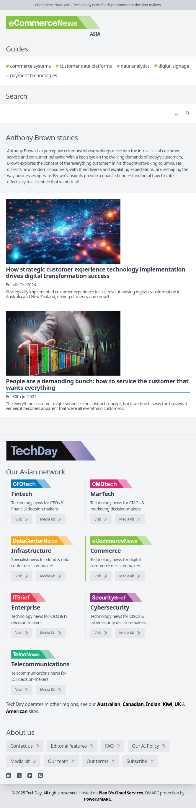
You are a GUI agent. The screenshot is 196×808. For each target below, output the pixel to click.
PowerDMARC (97, 799)
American (16, 711)
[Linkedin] (8, 775)
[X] (19, 775)
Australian (108, 704)
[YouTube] (29, 775)
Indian (153, 704)
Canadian (133, 704)
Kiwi (167, 704)
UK (177, 704)
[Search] (92, 113)
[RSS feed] (40, 775)
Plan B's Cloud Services (121, 793)
